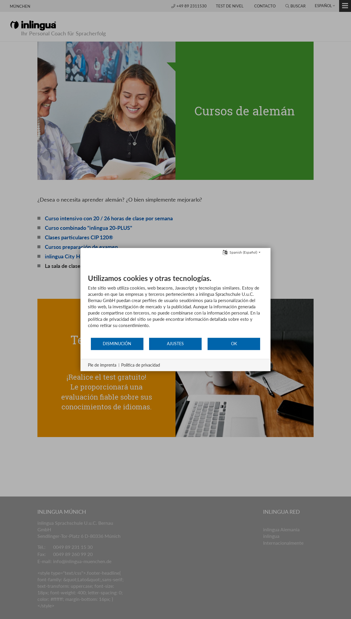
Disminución (117, 343)
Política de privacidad (140, 364)
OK (234, 343)
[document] (175, 305)
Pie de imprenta (102, 364)
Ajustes (175, 343)
